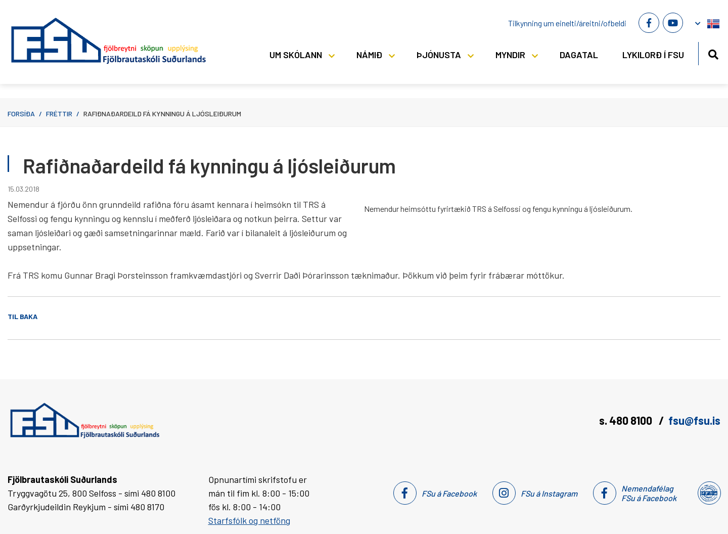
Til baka (22, 316)
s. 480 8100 (626, 420)
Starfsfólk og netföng (249, 520)
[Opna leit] (713, 52)
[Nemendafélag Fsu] (708, 493)
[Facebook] (649, 23)
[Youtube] (673, 23)
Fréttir (59, 113)
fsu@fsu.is (694, 420)
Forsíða (21, 113)
